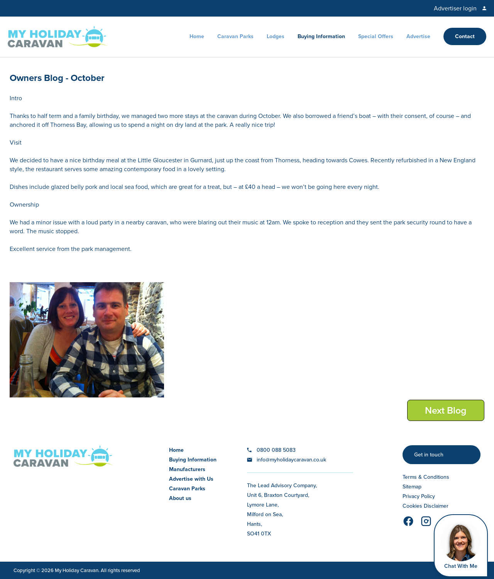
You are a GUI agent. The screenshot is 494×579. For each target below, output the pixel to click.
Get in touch (428, 455)
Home (196, 36)
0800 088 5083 (276, 450)
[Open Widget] (461, 545)
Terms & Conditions (426, 477)
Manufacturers (187, 469)
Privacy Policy (419, 496)
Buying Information (321, 36)
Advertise (418, 36)
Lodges (275, 36)
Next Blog (446, 410)
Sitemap (412, 487)
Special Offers (375, 36)
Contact (465, 36)
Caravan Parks (235, 36)
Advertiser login (455, 8)
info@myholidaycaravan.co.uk (291, 460)
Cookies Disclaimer (425, 506)
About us (180, 498)
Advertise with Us (191, 479)
